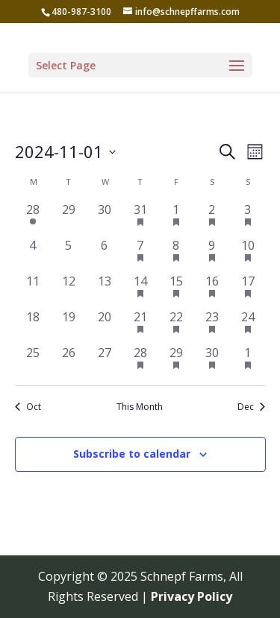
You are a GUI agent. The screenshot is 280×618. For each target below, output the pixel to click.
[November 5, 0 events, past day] (69, 254)
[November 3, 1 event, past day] (248, 218)
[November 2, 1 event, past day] (212, 218)
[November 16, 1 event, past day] (212, 290)
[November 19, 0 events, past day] (69, 326)
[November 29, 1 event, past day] (176, 361)
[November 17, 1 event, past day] (248, 290)
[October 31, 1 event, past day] (140, 218)
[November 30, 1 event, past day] (212, 361)
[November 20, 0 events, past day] (104, 326)
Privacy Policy (191, 596)
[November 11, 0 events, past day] (33, 290)
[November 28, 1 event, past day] (140, 361)
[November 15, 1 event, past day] (176, 290)
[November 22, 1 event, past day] (176, 326)
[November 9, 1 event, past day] (212, 254)
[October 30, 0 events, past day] (104, 218)
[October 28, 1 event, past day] (33, 218)
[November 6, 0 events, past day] (104, 254)
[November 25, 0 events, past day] (33, 361)
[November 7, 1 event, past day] (140, 254)
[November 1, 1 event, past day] (176, 218)
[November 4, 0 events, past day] (33, 254)
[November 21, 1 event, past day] (140, 326)
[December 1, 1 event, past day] (248, 361)
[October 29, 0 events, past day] (69, 218)
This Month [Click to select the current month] (139, 407)
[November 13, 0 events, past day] (104, 290)
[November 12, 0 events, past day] (69, 290)
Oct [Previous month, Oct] (28, 407)
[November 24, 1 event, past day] (248, 326)
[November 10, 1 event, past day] (248, 254)
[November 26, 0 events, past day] (69, 361)
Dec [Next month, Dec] (251, 407)
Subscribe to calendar (131, 454)
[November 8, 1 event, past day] (176, 254)
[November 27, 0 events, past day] (104, 361)
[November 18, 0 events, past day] (33, 326)
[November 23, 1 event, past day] (212, 326)
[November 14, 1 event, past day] (140, 290)
